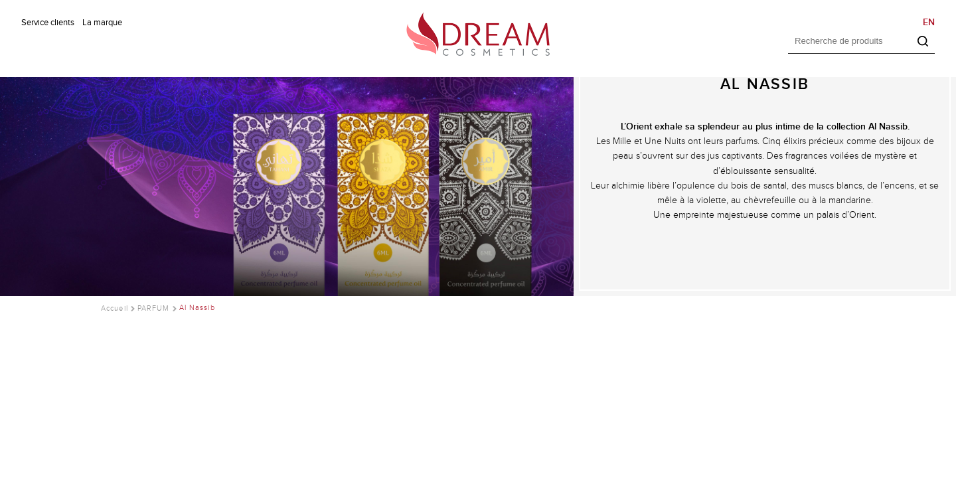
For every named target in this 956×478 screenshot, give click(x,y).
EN (929, 22)
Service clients (47, 22)
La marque (102, 22)
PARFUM (153, 307)
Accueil (114, 307)
